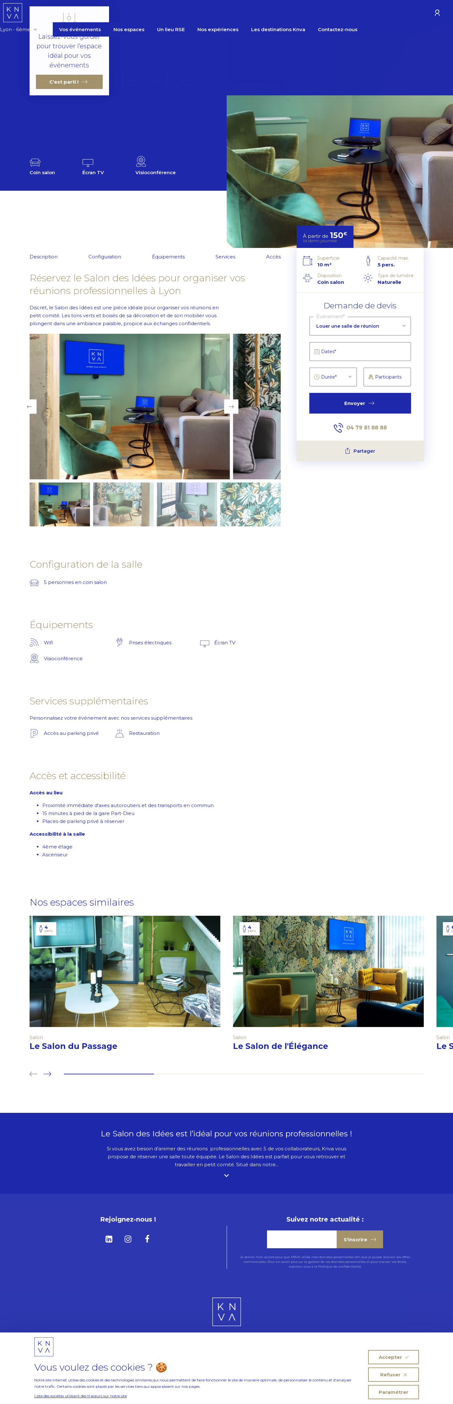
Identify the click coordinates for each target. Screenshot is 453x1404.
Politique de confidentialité (339, 1266)
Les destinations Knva (326, 13)
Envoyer (359, 403)
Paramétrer (393, 1392)
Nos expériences (265, 13)
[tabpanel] (125, 986)
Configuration (104, 257)
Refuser (393, 1375)
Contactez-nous (385, 13)
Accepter (393, 1357)
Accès (273, 257)
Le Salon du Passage (79, 1046)
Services (225, 257)
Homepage (44, 45)
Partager (360, 451)
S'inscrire (360, 1239)
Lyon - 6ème (66, 13)
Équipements (168, 257)
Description (44, 257)
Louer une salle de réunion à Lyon (106, 45)
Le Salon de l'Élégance (286, 1046)
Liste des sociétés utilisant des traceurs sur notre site (80, 1396)
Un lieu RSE (218, 13)
